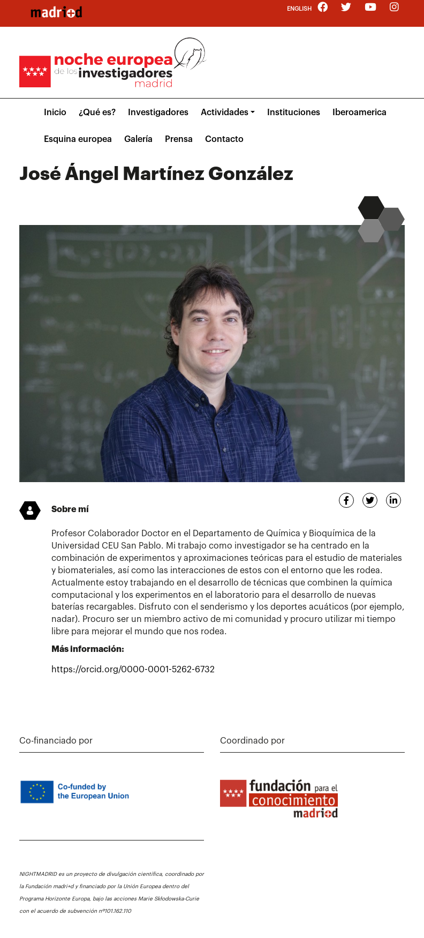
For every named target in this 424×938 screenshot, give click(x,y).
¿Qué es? (97, 112)
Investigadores (158, 112)
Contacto (224, 139)
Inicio (55, 112)
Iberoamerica (359, 112)
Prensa (179, 139)
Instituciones (293, 112)
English (299, 9)
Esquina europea (78, 139)
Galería (138, 139)
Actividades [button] (224, 112)
